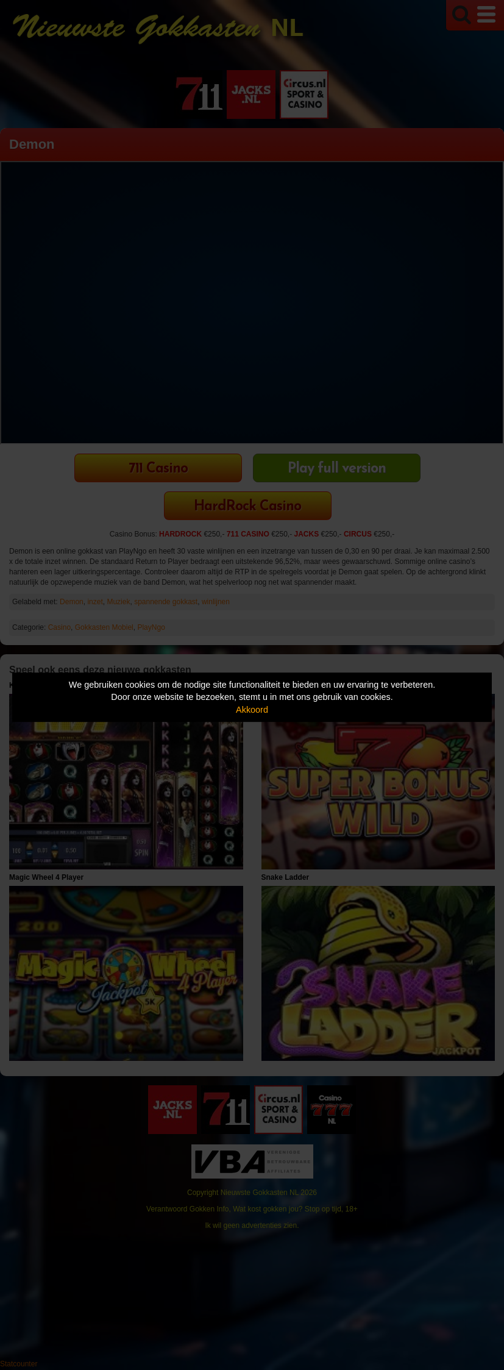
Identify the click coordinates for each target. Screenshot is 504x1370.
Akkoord (252, 710)
